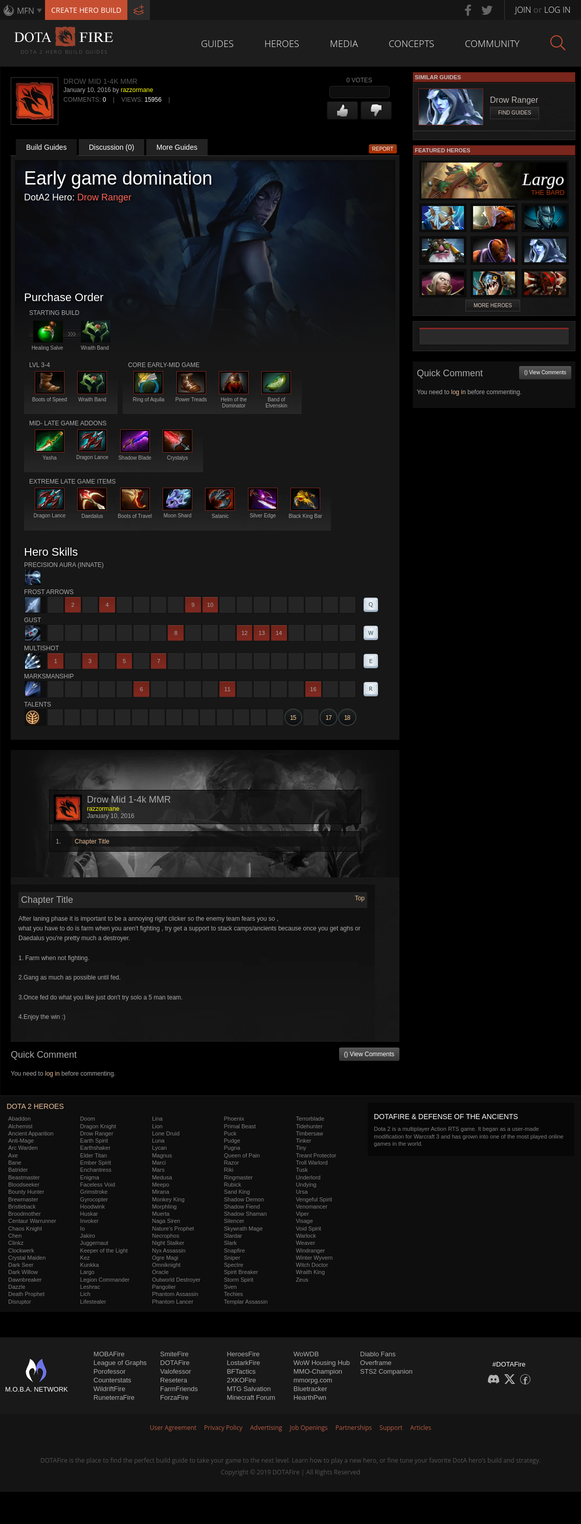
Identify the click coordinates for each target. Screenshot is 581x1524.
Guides (217, 43)
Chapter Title (92, 841)
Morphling (164, 1206)
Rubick (232, 1184)
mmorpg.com (313, 1380)
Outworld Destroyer (176, 1280)
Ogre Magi (165, 1258)
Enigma (89, 1177)
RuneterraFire (114, 1397)
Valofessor (175, 1371)
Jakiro (87, 1236)
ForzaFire (174, 1397)
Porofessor (110, 1371)
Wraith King (310, 1272)
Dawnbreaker (24, 1280)
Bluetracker (310, 1389)
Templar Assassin (246, 1302)
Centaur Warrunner (32, 1221)
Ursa (301, 1192)
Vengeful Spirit (314, 1199)
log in (52, 1073)
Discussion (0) (112, 147)
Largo (87, 1272)
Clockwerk (21, 1250)
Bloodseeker (23, 1184)
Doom (87, 1119)
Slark (230, 1243)
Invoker (89, 1221)
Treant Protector (316, 1155)
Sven (230, 1287)
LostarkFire (243, 1363)
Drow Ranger (104, 197)
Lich (85, 1294)
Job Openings (309, 1427)
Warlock (306, 1236)
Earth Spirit (94, 1141)
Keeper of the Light (104, 1250)
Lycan (159, 1148)
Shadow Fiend (242, 1206)
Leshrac (90, 1287)
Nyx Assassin (168, 1250)
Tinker (303, 1141)
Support (391, 1427)
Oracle (160, 1272)
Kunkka (89, 1265)
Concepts (411, 43)
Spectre (233, 1265)
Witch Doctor (312, 1265)
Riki (228, 1170)
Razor (231, 1162)
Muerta (160, 1214)
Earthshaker (95, 1148)
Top (360, 898)
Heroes (281, 43)
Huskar (89, 1214)
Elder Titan (93, 1155)
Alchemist (20, 1126)
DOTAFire (175, 1363)
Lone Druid (166, 1133)
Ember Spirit (95, 1162)
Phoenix (234, 1119)
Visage (304, 1221)
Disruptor (19, 1302)
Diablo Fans (377, 1354)
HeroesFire (243, 1354)
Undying (306, 1184)
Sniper (232, 1258)
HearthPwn (310, 1397)
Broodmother (24, 1214)
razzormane (137, 90)
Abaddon (19, 1119)
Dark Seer (21, 1265)
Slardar (233, 1236)
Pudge (232, 1141)
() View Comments (369, 1054)
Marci (159, 1162)
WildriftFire (109, 1389)
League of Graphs (120, 1363)
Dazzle (17, 1287)
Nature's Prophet (173, 1228)
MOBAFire (109, 1354)
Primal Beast (240, 1126)
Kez (85, 1258)
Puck (230, 1133)
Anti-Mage (21, 1141)
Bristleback (22, 1206)
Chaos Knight (25, 1228)
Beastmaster (24, 1177)
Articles (420, 1427)
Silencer (234, 1221)
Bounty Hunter (26, 1192)
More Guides (177, 147)
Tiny (301, 1148)
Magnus (162, 1155)
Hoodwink (92, 1206)
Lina (157, 1119)
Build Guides (46, 147)
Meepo (160, 1184)
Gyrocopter (94, 1199)
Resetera (173, 1380)
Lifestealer (93, 1302)
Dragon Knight (98, 1126)
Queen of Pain (242, 1155)
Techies (233, 1294)
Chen (14, 1236)
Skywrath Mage (243, 1228)
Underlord (308, 1177)
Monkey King (168, 1199)
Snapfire (234, 1250)
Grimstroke (94, 1192)
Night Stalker (168, 1243)
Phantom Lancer (172, 1302)
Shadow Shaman (245, 1214)
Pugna (232, 1148)
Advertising (266, 1427)
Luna (158, 1141)
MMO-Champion (318, 1371)
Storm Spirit (238, 1280)
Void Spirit (308, 1228)
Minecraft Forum (251, 1397)
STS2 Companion (386, 1371)
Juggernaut (94, 1243)
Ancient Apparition (31, 1133)
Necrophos (165, 1236)
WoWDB (306, 1354)
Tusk (301, 1170)
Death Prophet (26, 1294)
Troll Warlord (311, 1162)
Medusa (162, 1177)
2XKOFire (241, 1380)
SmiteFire (174, 1354)
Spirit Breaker (241, 1272)
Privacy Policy (223, 1427)
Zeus (302, 1280)
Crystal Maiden (27, 1258)
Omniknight (166, 1265)
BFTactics (241, 1371)
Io (82, 1228)
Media (344, 43)
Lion (157, 1126)
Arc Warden (23, 1148)
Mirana (160, 1192)
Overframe (375, 1363)
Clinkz (16, 1243)
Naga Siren (166, 1221)
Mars (158, 1170)
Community (492, 43)
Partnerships (354, 1427)
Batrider (18, 1170)
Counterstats (112, 1380)
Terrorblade (310, 1119)
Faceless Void (97, 1184)
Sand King (237, 1192)
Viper (302, 1214)
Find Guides (514, 113)
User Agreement (173, 1427)
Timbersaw (309, 1133)
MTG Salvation (249, 1389)
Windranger (310, 1250)
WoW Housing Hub (322, 1363)
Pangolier (163, 1287)
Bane (14, 1162)
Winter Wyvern (314, 1258)
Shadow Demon (244, 1199)
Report (383, 149)
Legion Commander (105, 1280)
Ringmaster (238, 1177)
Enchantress (95, 1170)
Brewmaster (23, 1199)
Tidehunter (309, 1126)
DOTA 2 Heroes (35, 1106)
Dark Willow (23, 1272)
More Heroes (493, 305)
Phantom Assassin (175, 1294)
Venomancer (311, 1206)
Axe (13, 1155)
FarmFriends (179, 1389)
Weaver (305, 1243)
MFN (25, 10)
